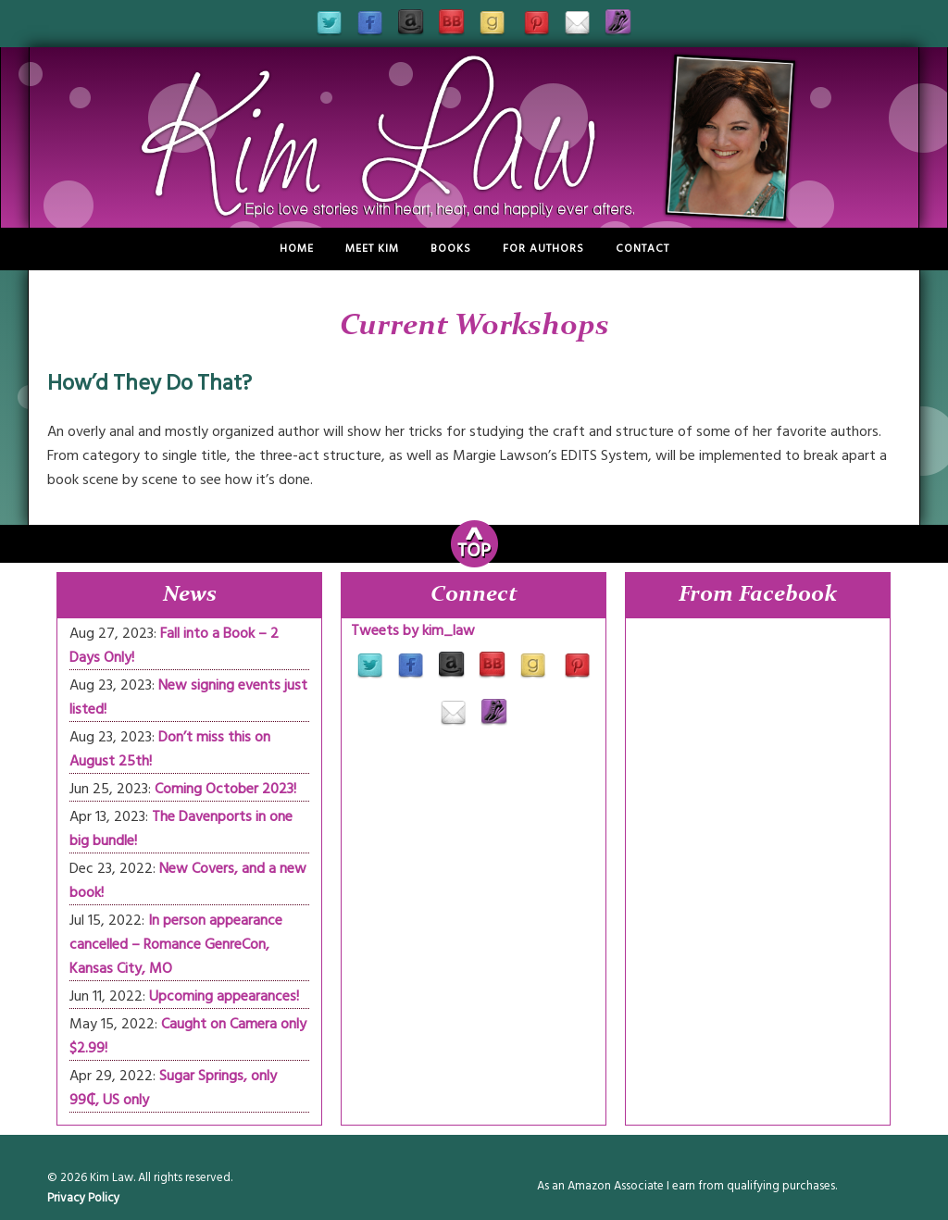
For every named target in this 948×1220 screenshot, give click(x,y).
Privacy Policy (83, 1198)
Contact (642, 248)
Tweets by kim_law (413, 630)
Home (297, 248)
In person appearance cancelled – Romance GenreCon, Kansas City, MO (175, 944)
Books (450, 248)
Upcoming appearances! (224, 996)
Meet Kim (372, 248)
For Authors (543, 248)
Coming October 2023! (225, 789)
